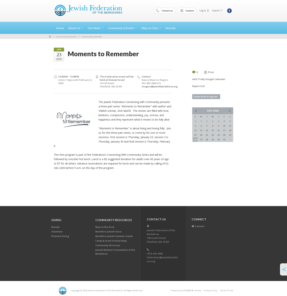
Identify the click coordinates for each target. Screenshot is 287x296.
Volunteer (57, 231)
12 (195, 130)
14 (207, 130)
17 (224, 130)
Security (170, 28)
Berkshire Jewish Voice (108, 231)
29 (213, 139)
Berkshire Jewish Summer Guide (114, 236)
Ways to (151, 28)
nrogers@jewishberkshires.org (160, 86)
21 (207, 135)
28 (207, 139)
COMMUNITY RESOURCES (113, 220)
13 (201, 130)
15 (213, 130)
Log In (204, 10)
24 (224, 135)
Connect (187, 10)
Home (60, 28)
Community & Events (66, 36)
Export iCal (198, 86)
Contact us (164, 10)
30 (218, 139)
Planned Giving (60, 236)
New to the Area (104, 227)
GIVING (56, 220)
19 (195, 135)
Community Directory (107, 245)
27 (201, 139)
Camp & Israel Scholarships (111, 240)
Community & (122, 28)
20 (201, 135)
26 (195, 139)
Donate (55, 227)
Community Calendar (91, 36)
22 (213, 135)
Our (95, 28)
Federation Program (205, 96)
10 (224, 126)
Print (209, 72)
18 (230, 130)
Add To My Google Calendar (208, 79)
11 (230, 126)
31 (224, 139)
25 (230, 135)
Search (217, 10)
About (75, 28)
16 (218, 130)
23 (218, 135)
